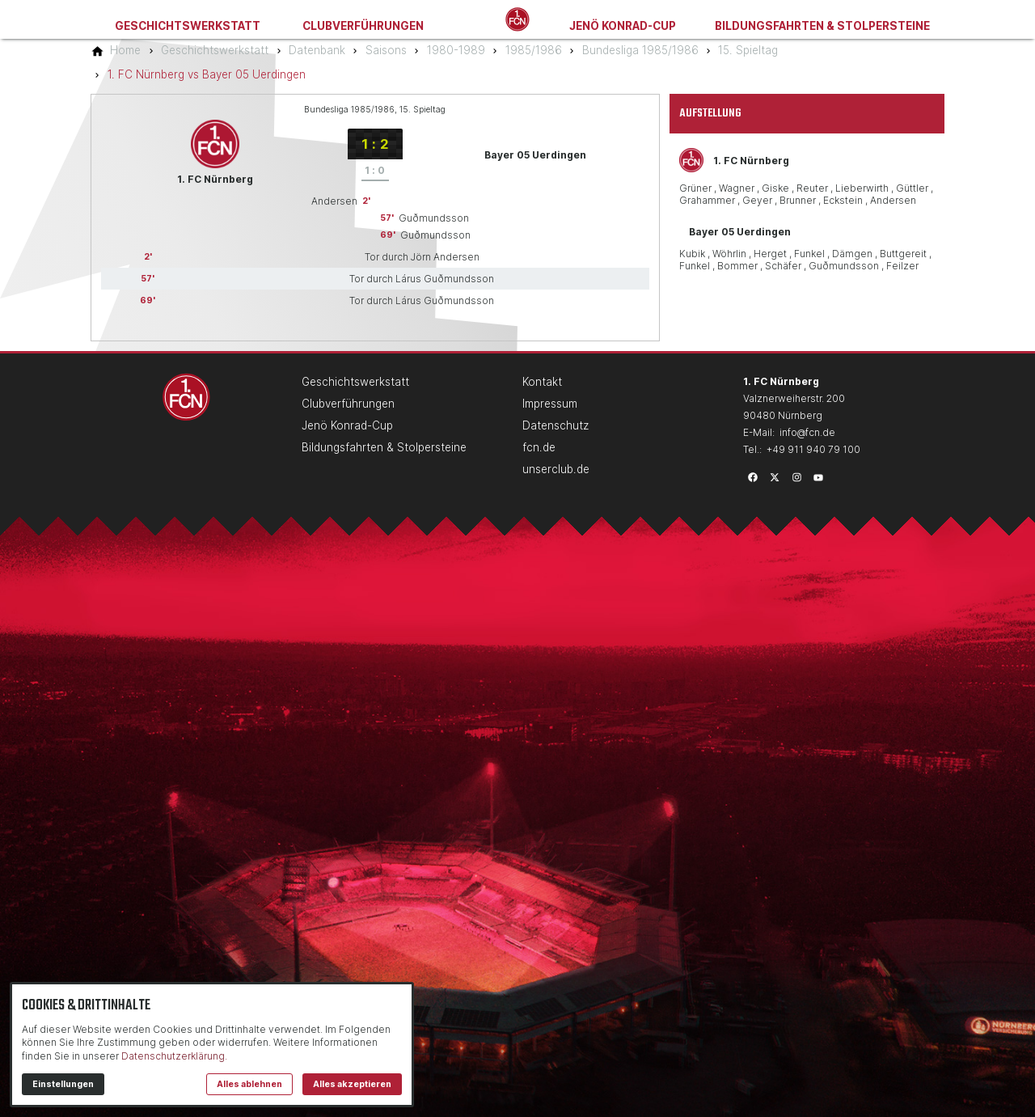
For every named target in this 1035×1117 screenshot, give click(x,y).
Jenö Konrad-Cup (622, 25)
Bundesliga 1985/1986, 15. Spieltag (375, 109)
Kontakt (542, 381)
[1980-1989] (456, 50)
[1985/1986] (533, 50)
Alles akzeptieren (352, 1084)
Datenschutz (555, 425)
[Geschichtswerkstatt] (214, 50)
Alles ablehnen (249, 1084)
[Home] (125, 50)
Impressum (549, 403)
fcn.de (539, 447)
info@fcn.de (807, 432)
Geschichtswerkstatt (187, 25)
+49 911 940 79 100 (813, 449)
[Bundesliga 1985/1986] (640, 50)
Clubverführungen (363, 25)
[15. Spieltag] (748, 50)
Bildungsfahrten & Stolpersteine (822, 25)
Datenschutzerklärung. (174, 1056)
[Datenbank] (317, 50)
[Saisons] (386, 50)
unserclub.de (555, 469)
